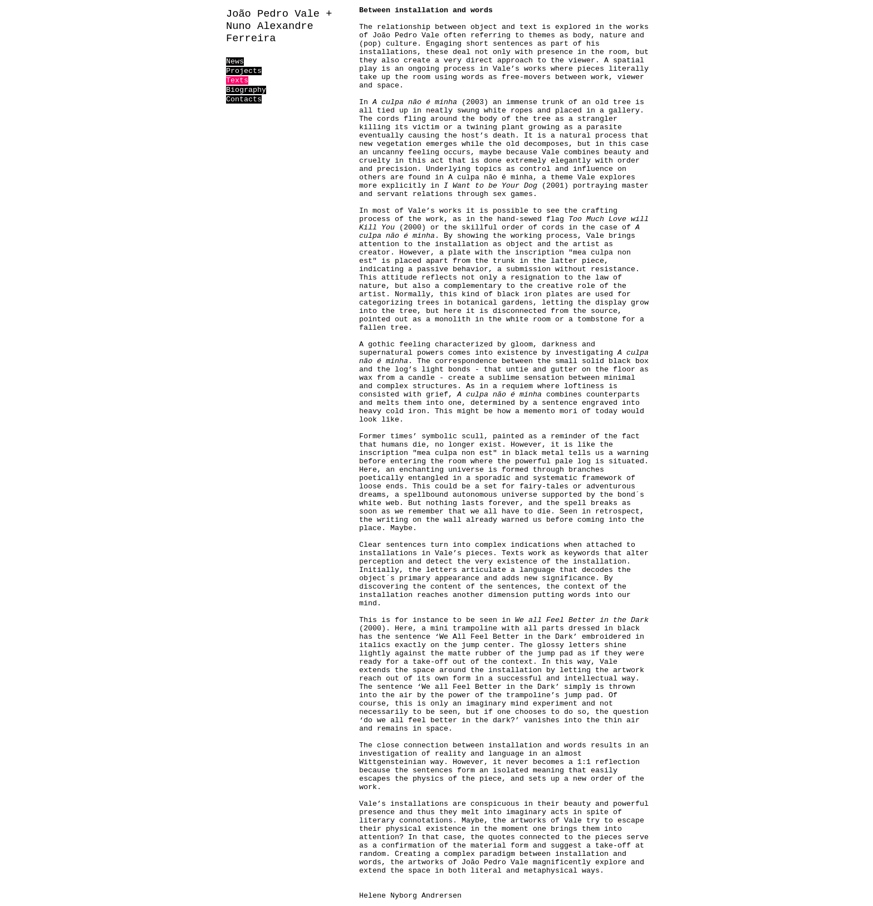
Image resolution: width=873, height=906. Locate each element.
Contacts (244, 99)
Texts (237, 80)
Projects (244, 71)
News (235, 61)
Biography (246, 90)
